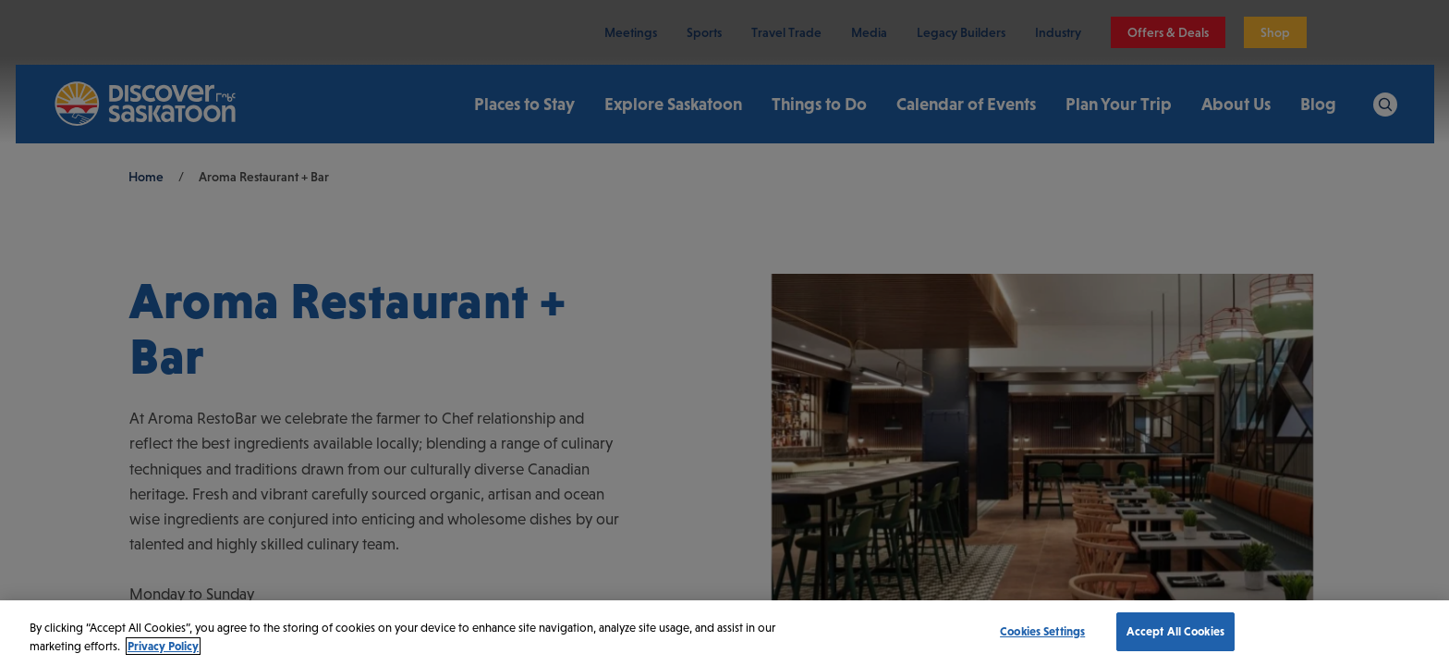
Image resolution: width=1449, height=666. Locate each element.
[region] (724, 633)
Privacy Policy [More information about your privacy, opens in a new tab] (163, 646)
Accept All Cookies (1175, 631)
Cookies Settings (1042, 631)
